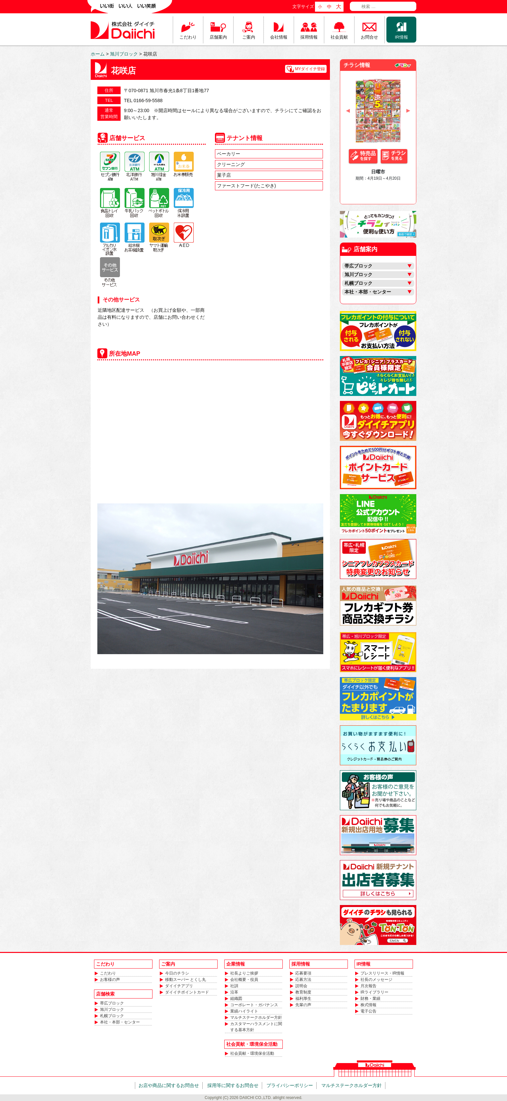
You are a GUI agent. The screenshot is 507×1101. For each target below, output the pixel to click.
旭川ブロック (112, 1009)
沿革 (234, 992)
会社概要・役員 (244, 979)
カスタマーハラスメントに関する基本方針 (256, 1026)
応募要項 (303, 973)
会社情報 (278, 37)
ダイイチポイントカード (187, 992)
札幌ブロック (112, 1015)
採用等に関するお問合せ (232, 1085)
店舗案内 (218, 37)
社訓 (234, 986)
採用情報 (309, 37)
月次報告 (368, 986)
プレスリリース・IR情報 (382, 973)
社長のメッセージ (376, 979)
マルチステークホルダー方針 (256, 1017)
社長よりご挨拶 (244, 973)
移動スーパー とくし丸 (185, 979)
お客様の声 (110, 979)
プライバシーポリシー (289, 1085)
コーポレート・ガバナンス (254, 1005)
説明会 (301, 986)
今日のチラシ (177, 973)
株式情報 (368, 1005)
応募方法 (303, 979)
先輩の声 (303, 1005)
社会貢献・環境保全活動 (252, 1053)
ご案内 (248, 37)
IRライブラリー (374, 992)
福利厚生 (303, 998)
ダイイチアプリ (179, 986)
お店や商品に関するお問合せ (169, 1085)
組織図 (236, 998)
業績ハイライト (244, 1011)
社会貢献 (339, 37)
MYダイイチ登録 (310, 69)
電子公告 (368, 1011)
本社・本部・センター (120, 1022)
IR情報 (401, 37)
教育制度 (303, 992)
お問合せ (369, 37)
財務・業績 (370, 998)
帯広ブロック (112, 1003)
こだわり (188, 37)
